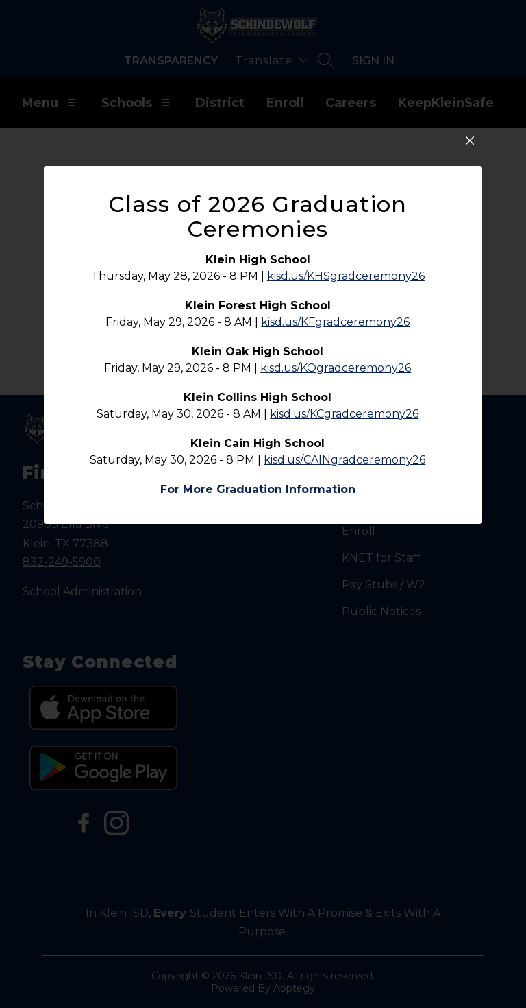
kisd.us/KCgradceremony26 (344, 533)
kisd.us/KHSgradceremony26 (346, 396)
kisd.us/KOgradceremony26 (335, 487)
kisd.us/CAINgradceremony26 (344, 579)
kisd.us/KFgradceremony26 (335, 441)
